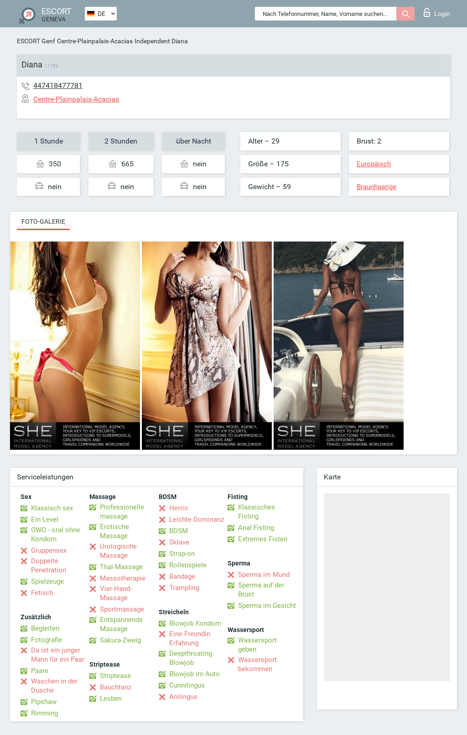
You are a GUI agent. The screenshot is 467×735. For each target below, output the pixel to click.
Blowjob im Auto (194, 674)
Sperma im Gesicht (267, 605)
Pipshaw (44, 702)
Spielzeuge (47, 581)
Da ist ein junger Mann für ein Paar (57, 654)
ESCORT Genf (36, 41)
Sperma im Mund (264, 575)
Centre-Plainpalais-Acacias (95, 41)
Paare (39, 671)
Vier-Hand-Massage (116, 593)
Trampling (184, 588)
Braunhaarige (376, 187)
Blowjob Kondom (195, 623)
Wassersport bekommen (257, 664)
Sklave (179, 542)
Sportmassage (122, 609)
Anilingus (183, 697)
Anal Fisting (256, 528)
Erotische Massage (114, 531)
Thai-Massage (121, 567)
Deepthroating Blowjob (190, 658)
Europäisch (374, 164)
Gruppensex (49, 550)
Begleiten (45, 628)
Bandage (182, 576)
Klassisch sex (52, 508)
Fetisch (42, 593)
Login (437, 12)
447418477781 (58, 85)
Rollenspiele (188, 565)
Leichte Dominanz (196, 519)
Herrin (178, 508)
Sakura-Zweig (120, 640)
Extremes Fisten (262, 539)
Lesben (111, 698)
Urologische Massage (118, 551)
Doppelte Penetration (48, 565)
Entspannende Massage (121, 624)
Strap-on (182, 554)
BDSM (178, 531)
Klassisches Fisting (256, 511)
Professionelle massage (122, 511)
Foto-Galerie (43, 221)
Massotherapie (122, 578)
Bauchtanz (115, 687)
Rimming (44, 713)
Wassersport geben (257, 644)
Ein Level (44, 519)
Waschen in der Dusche (54, 685)
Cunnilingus (187, 685)
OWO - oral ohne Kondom (55, 534)
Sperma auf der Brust (261, 589)
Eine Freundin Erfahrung (189, 638)
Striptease (115, 676)
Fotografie (46, 640)
